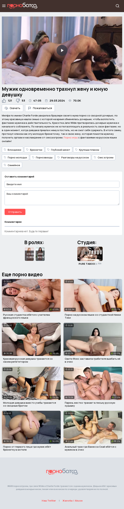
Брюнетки (34, 149)
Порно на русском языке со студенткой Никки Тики (93, 316)
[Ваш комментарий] (62, 197)
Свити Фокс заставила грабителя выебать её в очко (92, 360)
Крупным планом (87, 149)
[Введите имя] (62, 184)
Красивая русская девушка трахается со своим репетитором (28, 360)
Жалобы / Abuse (72, 500)
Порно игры (71, 137)
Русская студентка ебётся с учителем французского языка (26, 316)
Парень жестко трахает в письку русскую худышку (90, 404)
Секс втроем (103, 157)
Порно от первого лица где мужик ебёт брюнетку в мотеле (27, 448)
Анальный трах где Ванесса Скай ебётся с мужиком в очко (90, 448)
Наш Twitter (49, 500)
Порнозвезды (42, 157)
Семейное (12, 165)
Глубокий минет (58, 149)
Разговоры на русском (73, 157)
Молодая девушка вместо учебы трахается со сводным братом (29, 404)
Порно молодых (15, 157)
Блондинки (12, 149)
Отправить (15, 212)
